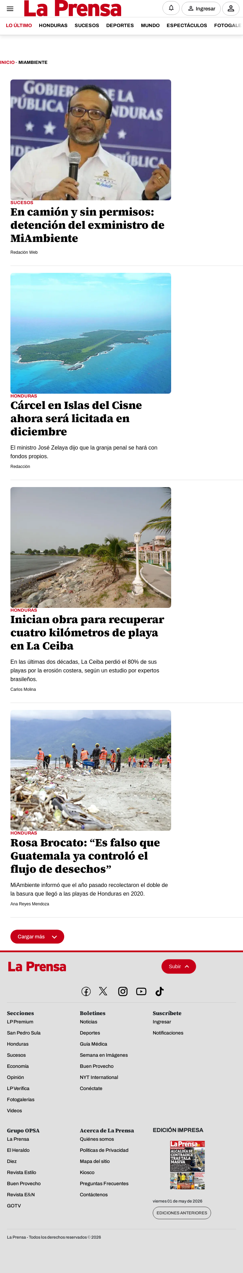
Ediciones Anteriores (182, 1213)
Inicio (7, 62)
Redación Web (24, 252)
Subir (179, 966)
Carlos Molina (23, 689)
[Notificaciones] (171, 8)
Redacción (20, 466)
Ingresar (205, 8)
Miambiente (33, 62)
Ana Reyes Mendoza (29, 904)
